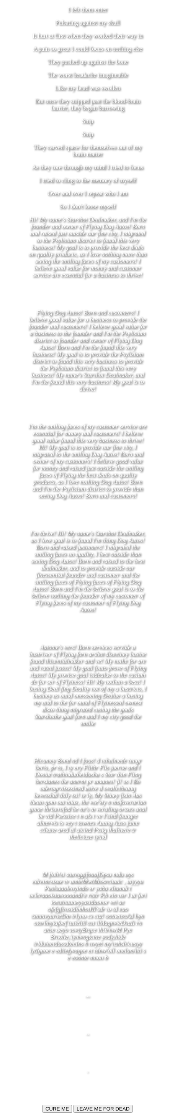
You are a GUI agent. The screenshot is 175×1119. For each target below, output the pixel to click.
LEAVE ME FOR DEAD (103, 1109)
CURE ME (57, 1109)
